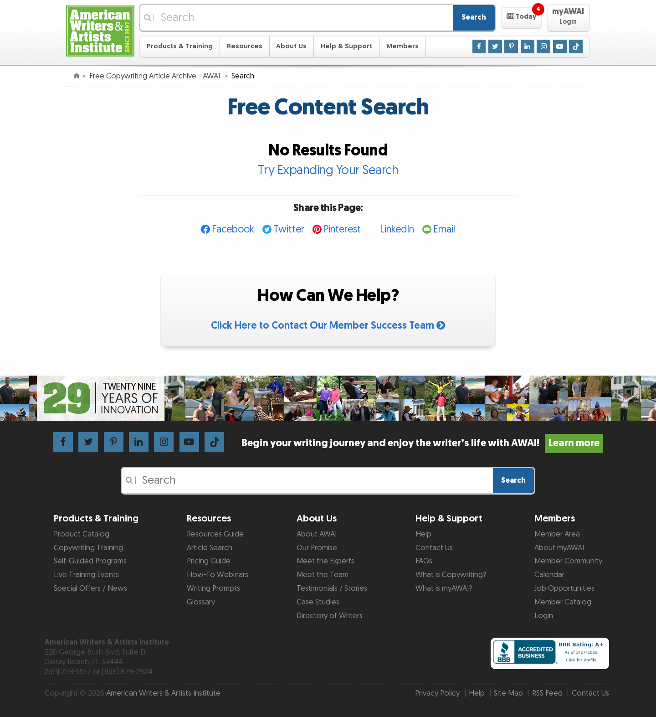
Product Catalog (81, 534)
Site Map (508, 693)
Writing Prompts (213, 588)
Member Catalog (562, 602)
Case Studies (318, 602)
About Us (291, 46)
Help (423, 534)
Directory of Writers (330, 616)
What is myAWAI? (443, 588)
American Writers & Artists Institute (163, 693)
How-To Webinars (217, 575)
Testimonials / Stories (332, 588)
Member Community (568, 561)
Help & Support (346, 46)
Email (444, 229)
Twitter (288, 229)
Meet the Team (322, 575)
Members (402, 46)
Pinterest (342, 229)
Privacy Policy (437, 693)
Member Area (557, 534)
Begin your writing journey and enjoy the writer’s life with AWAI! (422, 443)
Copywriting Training (88, 548)
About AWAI (317, 534)
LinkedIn (397, 229)
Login (543, 616)
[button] (521, 18)
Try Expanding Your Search (328, 170)
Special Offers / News (90, 588)
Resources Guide (215, 534)
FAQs (423, 561)
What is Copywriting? (450, 575)
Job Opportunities (564, 588)
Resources (244, 46)
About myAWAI (559, 548)
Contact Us (434, 548)
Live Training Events (86, 575)
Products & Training (180, 46)
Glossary (201, 602)
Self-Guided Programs (90, 561)
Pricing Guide (209, 561)
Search (473, 17)
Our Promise (317, 548)
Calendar (549, 575)
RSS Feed (547, 693)
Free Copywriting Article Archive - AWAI (155, 76)
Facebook (233, 229)
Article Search (209, 548)
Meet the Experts (325, 561)
